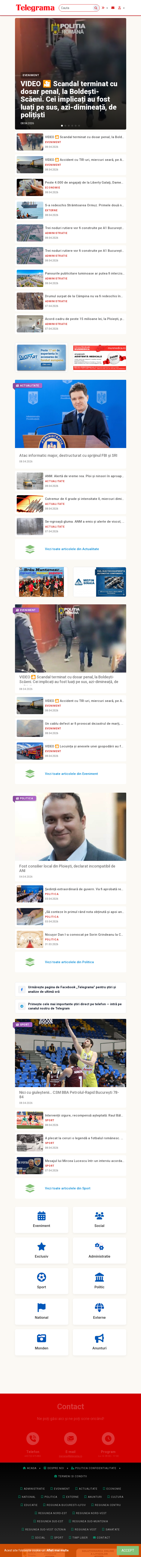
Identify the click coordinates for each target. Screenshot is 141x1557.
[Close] (128, 1550)
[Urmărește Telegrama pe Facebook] (70, 989)
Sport (50, 1120)
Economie (52, 187)
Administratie (56, 233)
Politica (52, 894)
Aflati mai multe (57, 1550)
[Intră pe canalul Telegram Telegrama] (70, 1006)
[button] (62, 126)
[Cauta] (79, 8)
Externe (51, 210)
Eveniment (31, 75)
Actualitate (55, 481)
